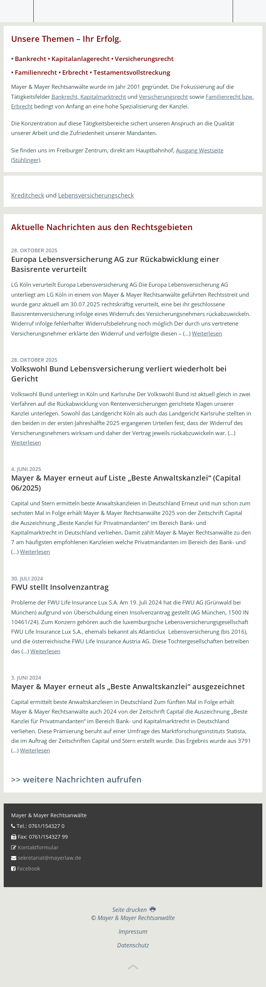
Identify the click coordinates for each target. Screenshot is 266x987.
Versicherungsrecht (163, 96)
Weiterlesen (207, 333)
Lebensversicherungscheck (96, 195)
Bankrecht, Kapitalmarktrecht (88, 96)
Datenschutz (133, 945)
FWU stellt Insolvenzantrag (60, 587)
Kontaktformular (38, 847)
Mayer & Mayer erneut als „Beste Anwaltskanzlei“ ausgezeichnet (128, 686)
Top (133, 967)
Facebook (28, 868)
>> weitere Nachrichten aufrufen (76, 779)
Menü (17, 11)
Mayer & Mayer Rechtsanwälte (133, 9)
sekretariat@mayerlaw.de (49, 857)
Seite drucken (133, 910)
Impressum (133, 931)
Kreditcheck (27, 195)
